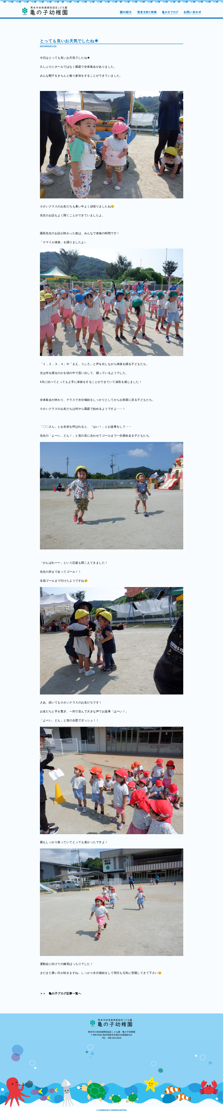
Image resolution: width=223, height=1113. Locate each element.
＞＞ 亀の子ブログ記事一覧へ (60, 993)
